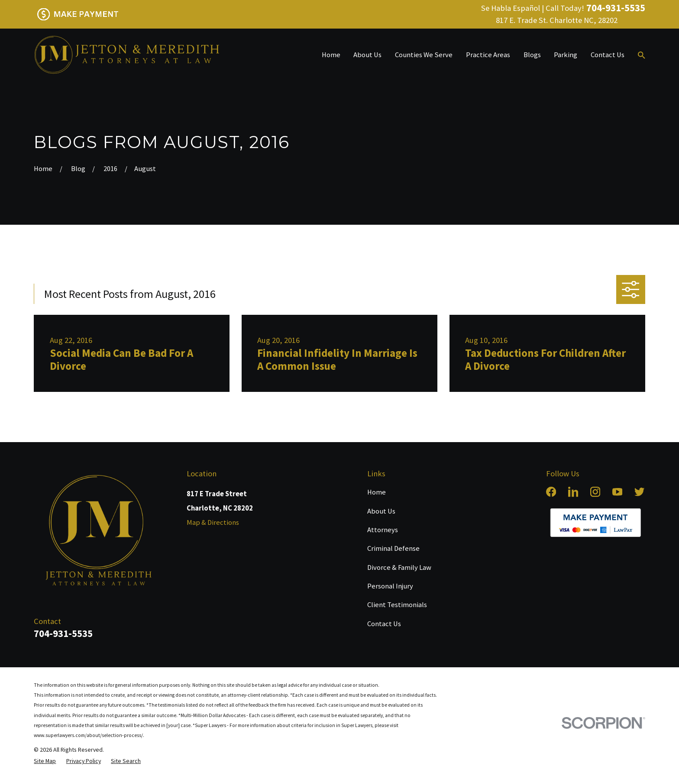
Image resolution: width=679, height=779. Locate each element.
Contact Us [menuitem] (607, 54)
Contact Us (384, 623)
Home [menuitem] (331, 54)
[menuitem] (45, 761)
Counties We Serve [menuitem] (424, 54)
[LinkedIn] (573, 492)
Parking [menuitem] (565, 54)
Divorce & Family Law (399, 567)
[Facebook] (551, 492)
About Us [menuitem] (367, 54)
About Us (381, 511)
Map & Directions (213, 522)
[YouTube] (617, 492)
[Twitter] (639, 492)
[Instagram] (595, 492)
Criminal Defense (393, 548)
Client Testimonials (397, 604)
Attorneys (382, 529)
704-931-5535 (615, 8)
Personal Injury (390, 586)
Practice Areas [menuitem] (488, 54)
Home (376, 492)
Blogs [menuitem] (532, 54)
